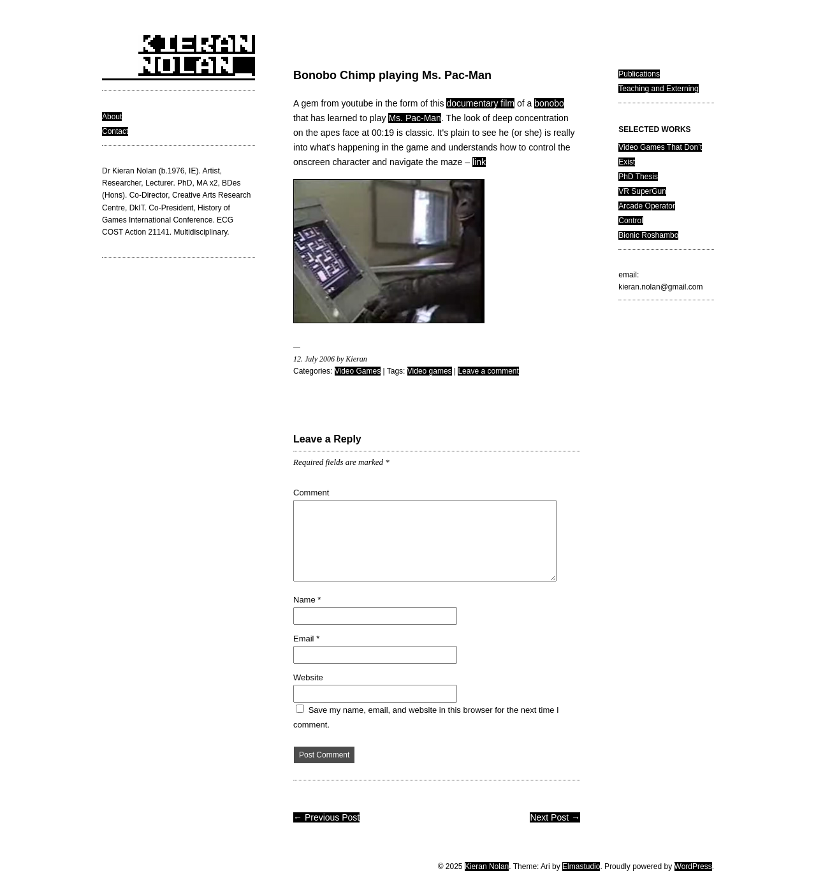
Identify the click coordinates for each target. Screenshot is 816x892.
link (479, 162)
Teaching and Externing (658, 88)
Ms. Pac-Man (414, 118)
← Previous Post (326, 817)
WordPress (693, 866)
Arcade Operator (646, 205)
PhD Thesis (638, 176)
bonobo (549, 103)
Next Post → (555, 817)
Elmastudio (581, 866)
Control (630, 220)
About (112, 116)
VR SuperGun (642, 191)
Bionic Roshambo (648, 235)
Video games (429, 371)
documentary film (480, 103)
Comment (311, 492)
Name (307, 599)
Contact (115, 131)
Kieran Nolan (487, 866)
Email (306, 638)
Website (308, 677)
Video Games (358, 371)
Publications (639, 73)
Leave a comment (488, 371)
